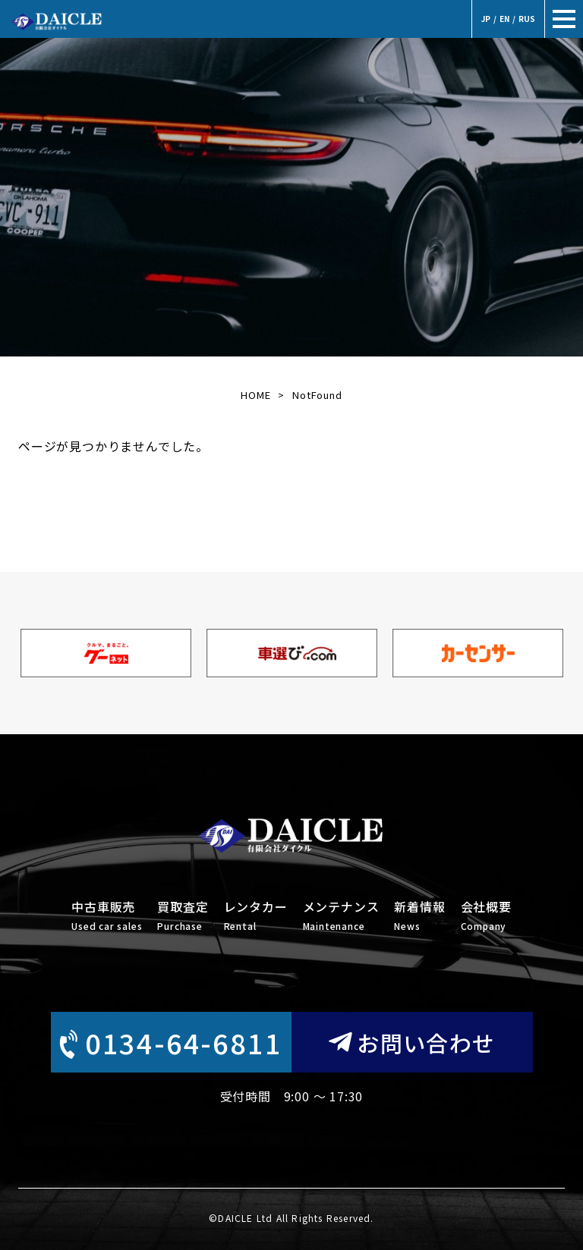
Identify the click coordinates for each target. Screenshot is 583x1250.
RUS (526, 18)
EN (504, 18)
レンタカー (256, 916)
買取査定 (182, 916)
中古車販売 (106, 916)
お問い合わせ (412, 1042)
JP (485, 18)
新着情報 (419, 916)
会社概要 (486, 916)
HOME (255, 395)
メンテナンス (341, 916)
